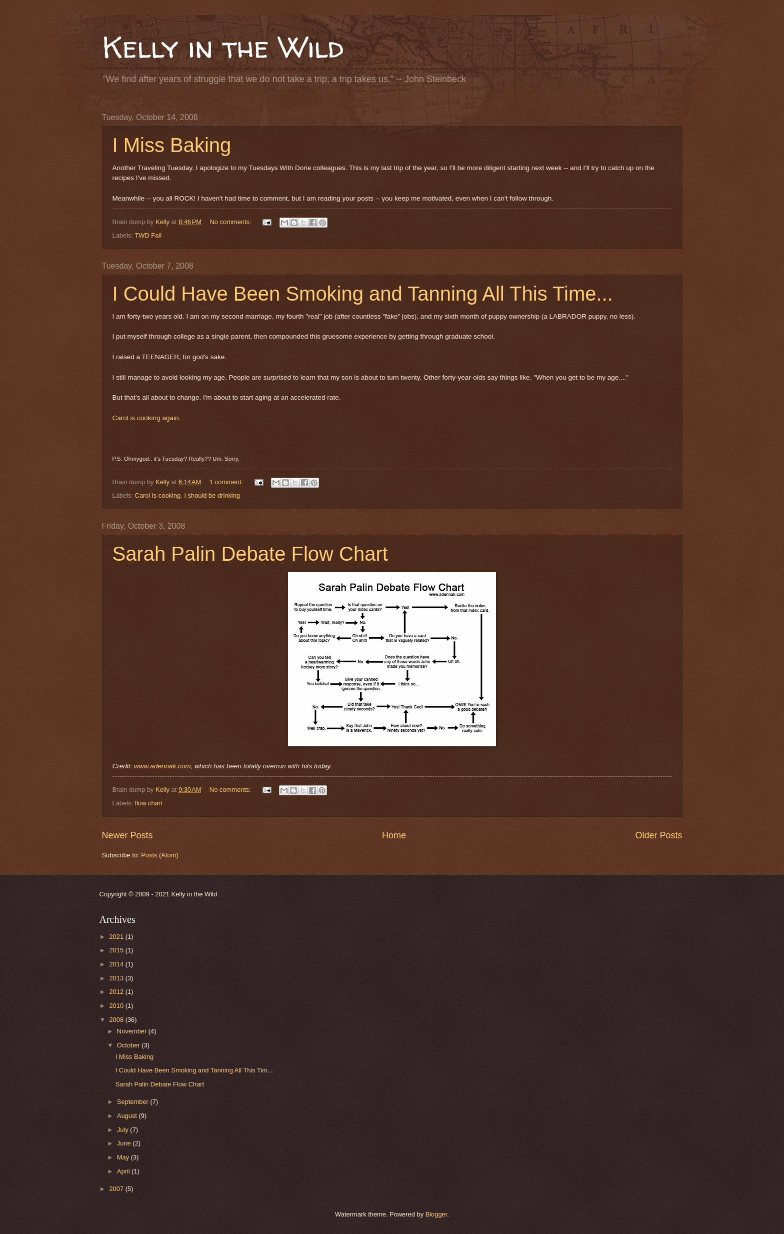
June (125, 1143)
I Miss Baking (172, 145)
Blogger (437, 1214)
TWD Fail (148, 235)
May (124, 1157)
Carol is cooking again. (146, 418)
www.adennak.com (162, 766)
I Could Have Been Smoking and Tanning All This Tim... (194, 1070)
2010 (117, 1005)
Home (394, 835)
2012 (117, 991)
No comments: (232, 222)
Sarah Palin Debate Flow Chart (250, 554)
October (129, 1045)
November (132, 1031)
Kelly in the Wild (223, 47)
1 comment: (227, 482)
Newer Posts (127, 835)
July (123, 1129)
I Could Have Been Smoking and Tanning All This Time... (362, 294)
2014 (117, 964)
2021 (117, 936)
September (133, 1101)
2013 (117, 978)
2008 (117, 1019)
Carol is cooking (158, 495)
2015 (117, 950)
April (124, 1171)
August (128, 1115)
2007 (117, 1188)
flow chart (148, 803)
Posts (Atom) (159, 855)
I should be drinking (212, 495)
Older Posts (658, 835)
